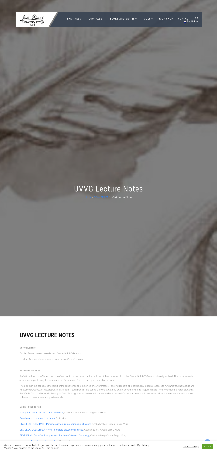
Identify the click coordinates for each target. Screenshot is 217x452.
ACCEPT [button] (207, 446)
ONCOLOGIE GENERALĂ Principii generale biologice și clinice (51, 429)
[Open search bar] (196, 18)
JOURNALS (95, 18)
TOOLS (146, 18)
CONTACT (184, 18)
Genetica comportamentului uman (37, 418)
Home (88, 197)
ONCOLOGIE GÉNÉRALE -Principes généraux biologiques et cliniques (55, 424)
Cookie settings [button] (191, 446)
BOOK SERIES (101, 197)
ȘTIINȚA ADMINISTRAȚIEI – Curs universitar (41, 412)
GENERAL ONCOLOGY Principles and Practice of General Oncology (54, 435)
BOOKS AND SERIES (122, 18)
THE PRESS (74, 18)
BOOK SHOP (165, 18)
